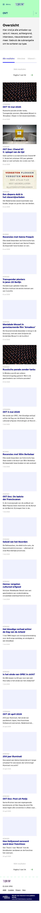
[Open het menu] (6, 4)
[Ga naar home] (19, 4)
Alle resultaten (9, 59)
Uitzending (32, 59)
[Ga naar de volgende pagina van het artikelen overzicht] (32, 75)
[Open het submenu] (36, 13)
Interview (21, 59)
